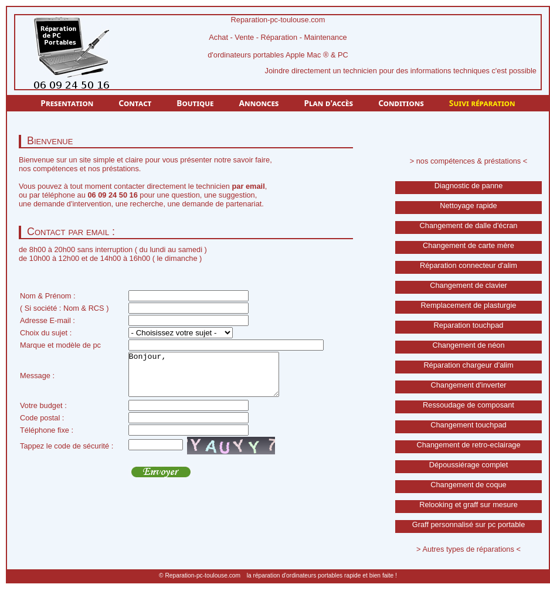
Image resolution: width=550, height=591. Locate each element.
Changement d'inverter (468, 385)
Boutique (194, 102)
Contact (134, 102)
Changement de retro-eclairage (468, 444)
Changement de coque (468, 484)
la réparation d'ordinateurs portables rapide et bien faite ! (322, 575)
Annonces (259, 102)
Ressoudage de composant (468, 404)
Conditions (401, 102)
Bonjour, (212, 379)
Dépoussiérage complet (468, 464)
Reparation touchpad (469, 325)
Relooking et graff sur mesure (468, 504)
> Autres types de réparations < (468, 549)
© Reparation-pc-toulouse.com (199, 575)
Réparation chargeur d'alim (468, 365)
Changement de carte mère (468, 245)
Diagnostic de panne (468, 185)
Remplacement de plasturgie (469, 305)
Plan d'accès (328, 102)
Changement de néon (468, 345)
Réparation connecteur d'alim (468, 265)
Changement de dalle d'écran (469, 225)
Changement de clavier (468, 285)
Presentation (66, 102)
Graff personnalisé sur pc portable (468, 524)
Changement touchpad (468, 424)
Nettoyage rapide (468, 205)
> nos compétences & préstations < (469, 161)
